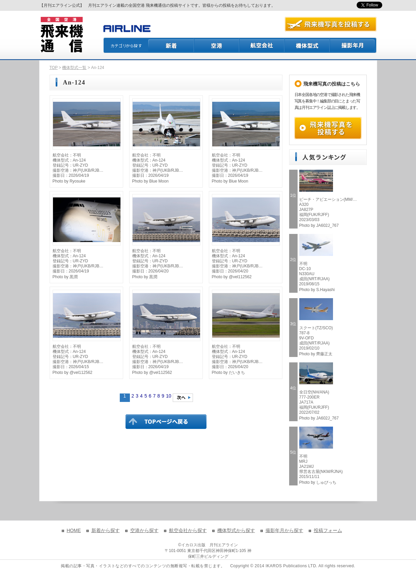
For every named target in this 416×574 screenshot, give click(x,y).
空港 (217, 45)
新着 (171, 45)
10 (168, 396)
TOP (54, 67)
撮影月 (353, 45)
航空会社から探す (188, 530)
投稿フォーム (328, 530)
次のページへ (183, 397)
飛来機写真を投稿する (328, 128)
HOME (74, 530)
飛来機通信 (61, 34)
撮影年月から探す (284, 530)
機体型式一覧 (74, 67)
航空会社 (262, 45)
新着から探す (105, 530)
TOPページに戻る (166, 421)
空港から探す (144, 530)
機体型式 (307, 45)
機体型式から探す (236, 530)
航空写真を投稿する (331, 24)
